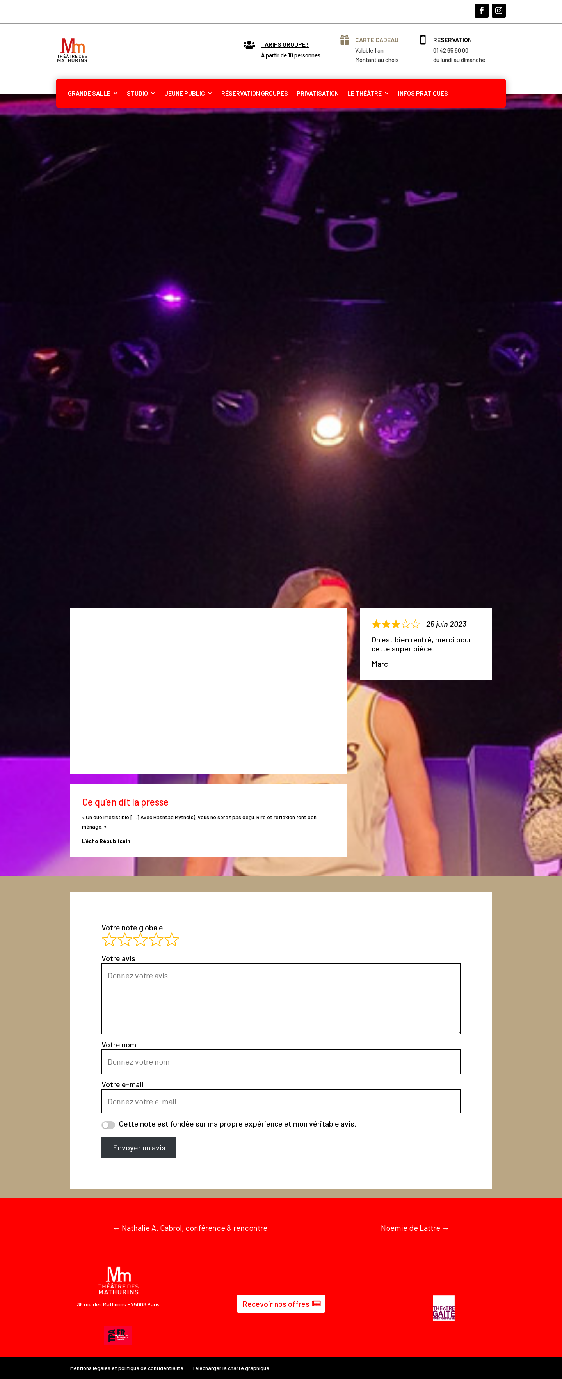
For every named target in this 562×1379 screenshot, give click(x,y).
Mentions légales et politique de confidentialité (126, 1368)
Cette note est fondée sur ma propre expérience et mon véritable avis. (237, 1123)
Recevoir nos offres (275, 1303)
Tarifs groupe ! (285, 44)
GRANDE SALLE (89, 93)
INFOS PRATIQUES (423, 93)
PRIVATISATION (318, 93)
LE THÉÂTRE (364, 93)
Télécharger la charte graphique (230, 1368)
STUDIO (137, 93)
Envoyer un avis (139, 1147)
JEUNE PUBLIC (184, 93)
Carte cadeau (376, 39)
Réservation (452, 39)
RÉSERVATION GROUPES (254, 93)
